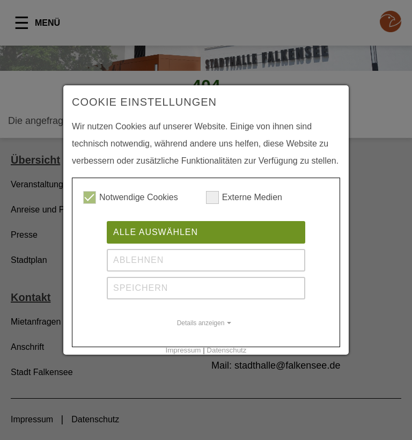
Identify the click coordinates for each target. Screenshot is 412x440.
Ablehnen (138, 260)
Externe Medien (244, 197)
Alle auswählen (155, 232)
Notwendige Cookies (130, 197)
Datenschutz (226, 350)
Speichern (140, 287)
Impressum (183, 350)
